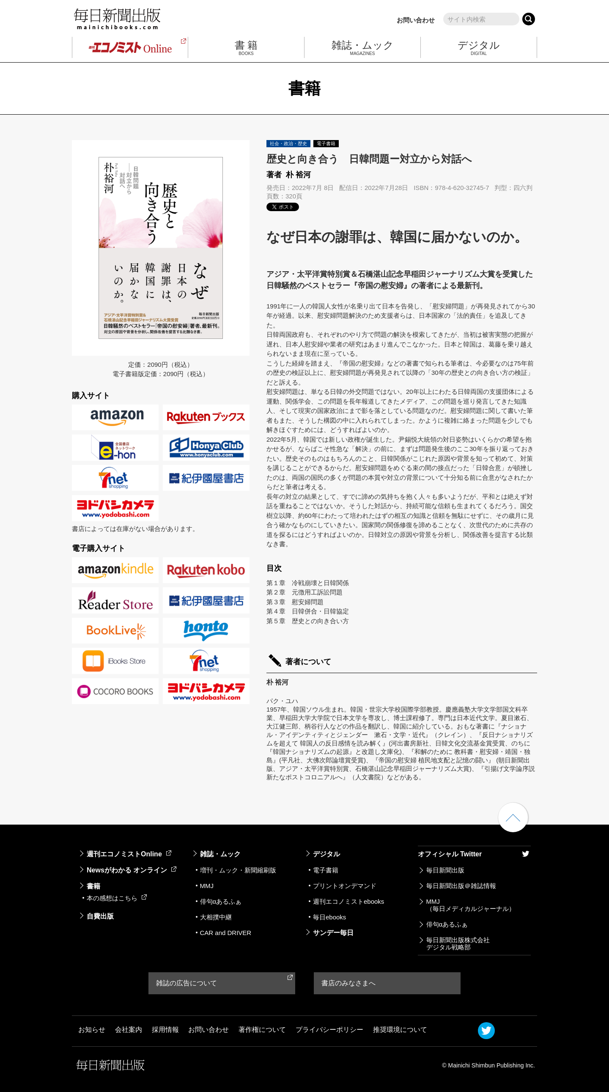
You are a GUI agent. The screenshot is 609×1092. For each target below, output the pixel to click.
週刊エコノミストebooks (348, 901)
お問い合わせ (416, 20)
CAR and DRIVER (226, 932)
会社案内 (128, 1029)
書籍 (93, 886)
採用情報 (165, 1029)
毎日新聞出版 (445, 870)
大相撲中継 (216, 917)
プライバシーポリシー (329, 1029)
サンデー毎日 (333, 932)
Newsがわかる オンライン (131, 870)
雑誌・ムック (220, 854)
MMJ (207, 885)
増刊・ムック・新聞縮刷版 (238, 870)
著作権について (262, 1029)
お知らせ (91, 1029)
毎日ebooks (329, 917)
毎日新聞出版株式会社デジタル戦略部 (458, 943)
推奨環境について (400, 1029)
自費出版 (100, 916)
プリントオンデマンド (344, 885)
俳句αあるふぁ (221, 901)
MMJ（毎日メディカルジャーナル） (470, 905)
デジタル (326, 854)
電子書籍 (325, 870)
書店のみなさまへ (348, 983)
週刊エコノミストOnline (129, 854)
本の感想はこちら (117, 898)
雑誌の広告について (186, 983)
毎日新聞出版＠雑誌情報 (461, 885)
